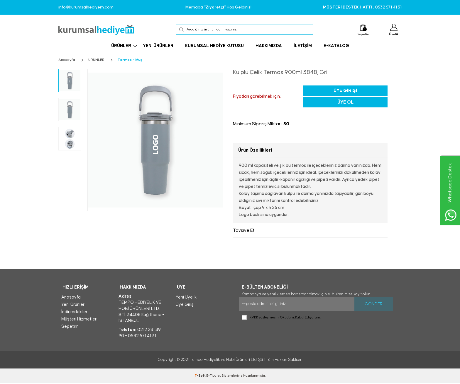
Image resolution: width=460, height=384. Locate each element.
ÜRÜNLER (121, 46)
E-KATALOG (336, 46)
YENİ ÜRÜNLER (158, 46)
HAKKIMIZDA (269, 46)
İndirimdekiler (74, 313)
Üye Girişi (345, 90)
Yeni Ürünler (72, 305)
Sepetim (361, 30)
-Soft (200, 376)
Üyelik (393, 30)
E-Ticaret (213, 376)
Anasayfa (71, 298)
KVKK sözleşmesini (265, 317)
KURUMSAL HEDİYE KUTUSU (214, 46)
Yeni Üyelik (186, 298)
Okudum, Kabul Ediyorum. (281, 317)
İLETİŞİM (303, 46)
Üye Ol (345, 102)
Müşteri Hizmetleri (79, 320)
